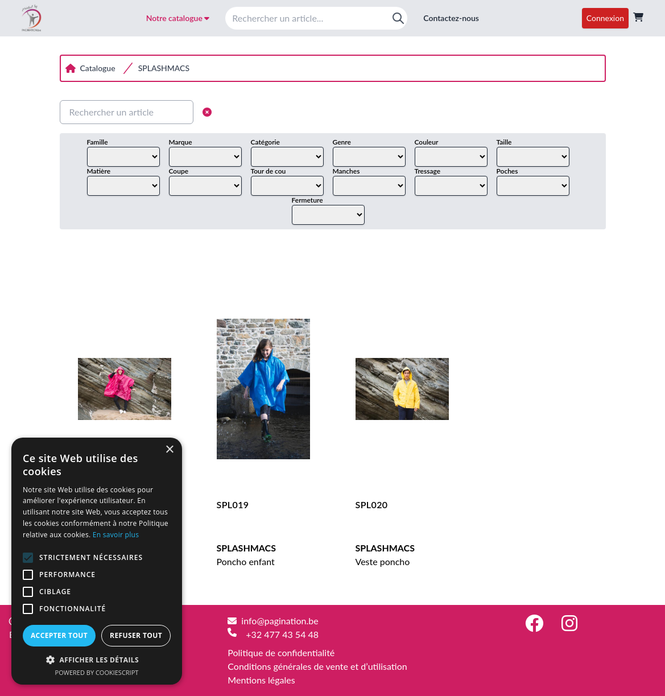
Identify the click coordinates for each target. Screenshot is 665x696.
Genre (342, 142)
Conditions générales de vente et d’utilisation (317, 666)
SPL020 (372, 504)
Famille (97, 142)
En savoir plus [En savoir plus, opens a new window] (116, 534)
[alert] (96, 561)
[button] (97, 659)
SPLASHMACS (163, 68)
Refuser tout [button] (136, 635)
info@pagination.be (279, 620)
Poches (507, 171)
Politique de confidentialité (281, 652)
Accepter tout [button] (59, 635)
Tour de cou (268, 171)
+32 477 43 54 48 (282, 634)
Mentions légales (261, 679)
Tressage (428, 171)
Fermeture (307, 200)
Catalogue (97, 68)
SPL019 (233, 504)
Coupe (179, 171)
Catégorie (265, 142)
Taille (504, 142)
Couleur (427, 142)
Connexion (605, 18)
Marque (180, 142)
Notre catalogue (178, 18)
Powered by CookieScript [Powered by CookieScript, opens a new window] (97, 672)
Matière (99, 171)
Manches (346, 171)
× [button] (169, 450)
